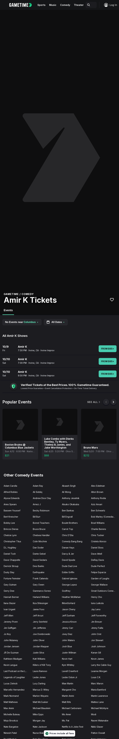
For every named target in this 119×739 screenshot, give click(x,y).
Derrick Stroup (11, 566)
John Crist (96, 634)
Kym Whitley (68, 665)
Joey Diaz (67, 634)
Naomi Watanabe (99, 720)
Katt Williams (39, 658)
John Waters (68, 640)
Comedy (65, 4)
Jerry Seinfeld (40, 621)
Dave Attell (96, 553)
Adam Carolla (10, 485)
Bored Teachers (41, 523)
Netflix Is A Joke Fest (72, 726)
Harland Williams (41, 597)
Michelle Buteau (12, 714)
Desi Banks (38, 566)
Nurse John (68, 733)
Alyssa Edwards (12, 498)
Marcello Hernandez (14, 689)
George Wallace (99, 584)
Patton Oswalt (98, 733)
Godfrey (66, 591)
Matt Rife (66, 702)
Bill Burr (36, 516)
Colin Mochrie (40, 541)
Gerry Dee (9, 591)
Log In (110, 5)
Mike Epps (38, 714)
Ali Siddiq (37, 492)
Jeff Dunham (68, 615)
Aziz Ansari (96, 504)
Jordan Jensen (11, 646)
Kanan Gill (96, 652)
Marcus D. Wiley (41, 689)
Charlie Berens (98, 529)
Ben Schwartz (98, 510)
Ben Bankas (68, 510)
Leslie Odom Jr (69, 677)
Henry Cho (96, 597)
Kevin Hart (67, 658)
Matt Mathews (11, 702)
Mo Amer (66, 714)
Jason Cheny (68, 609)
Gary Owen (38, 584)
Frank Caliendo (40, 578)
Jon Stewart (97, 640)
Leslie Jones (39, 677)
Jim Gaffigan (10, 628)
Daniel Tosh (10, 553)
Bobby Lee (9, 523)
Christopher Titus (12, 541)
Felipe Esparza (98, 572)
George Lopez (69, 584)
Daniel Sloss (97, 547)
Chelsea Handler (41, 535)
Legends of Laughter (14, 677)
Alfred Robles (11, 492)
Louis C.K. (96, 677)
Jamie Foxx (38, 609)
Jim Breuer (96, 621)
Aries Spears (10, 504)
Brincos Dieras (11, 529)
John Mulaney (11, 640)
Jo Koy (7, 634)
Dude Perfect (98, 566)
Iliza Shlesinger (40, 603)
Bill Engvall (67, 516)
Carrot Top (67, 529)
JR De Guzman (11, 652)
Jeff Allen (8, 615)
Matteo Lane (97, 702)
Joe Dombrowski (41, 634)
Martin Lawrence (99, 696)
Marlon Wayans (40, 696)
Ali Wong (66, 492)
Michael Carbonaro (71, 708)
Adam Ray (38, 485)
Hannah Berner (11, 597)
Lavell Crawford (70, 671)
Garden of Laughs (100, 578)
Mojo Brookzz (11, 720)
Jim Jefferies (39, 628)
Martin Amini (68, 696)
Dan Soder (38, 547)
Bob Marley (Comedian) (103, 516)
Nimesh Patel (10, 733)
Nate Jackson (40, 726)
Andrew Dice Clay (42, 498)
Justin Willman (69, 652)
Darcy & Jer (68, 553)
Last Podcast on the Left (16, 671)
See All (94, 402)
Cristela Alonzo (98, 541)
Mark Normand (11, 696)
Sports (41, 4)
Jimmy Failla (97, 628)
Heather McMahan (71, 597)
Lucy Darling (39, 683)
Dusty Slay (9, 572)
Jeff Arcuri (38, 615)
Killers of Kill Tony (42, 665)
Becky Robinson (41, 510)
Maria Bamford (98, 689)
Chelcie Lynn (10, 535)
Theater (79, 4)
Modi (93, 714)
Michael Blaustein (41, 708)
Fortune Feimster (12, 578)
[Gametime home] (22, 5)
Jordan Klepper (41, 646)
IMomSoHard (68, 603)
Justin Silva (38, 652)
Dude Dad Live (69, 566)
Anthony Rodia (98, 498)
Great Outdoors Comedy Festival (104, 591)
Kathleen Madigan (13, 658)
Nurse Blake (39, 733)
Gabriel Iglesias (69, 578)
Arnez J (37, 504)
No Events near (22, 322)
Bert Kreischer (11, 516)
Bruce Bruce (39, 529)
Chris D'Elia (67, 535)
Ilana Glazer (10, 603)
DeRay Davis (97, 560)
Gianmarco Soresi (42, 591)
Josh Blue (67, 646)
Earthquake (38, 572)
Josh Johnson (98, 646)
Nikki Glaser (97, 726)
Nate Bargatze (11, 726)
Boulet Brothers (70, 523)
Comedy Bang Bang (72, 541)
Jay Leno (96, 609)
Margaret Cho (69, 689)
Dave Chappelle (12, 560)
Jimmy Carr (67, 628)
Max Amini (9, 708)
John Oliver (39, 640)
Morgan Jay (39, 720)
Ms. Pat (65, 720)
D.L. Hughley (10, 547)
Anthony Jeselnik (70, 498)
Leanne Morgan (99, 671)
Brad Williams (98, 523)
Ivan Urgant (9, 609)
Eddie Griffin (68, 572)
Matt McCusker (40, 702)
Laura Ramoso (40, 671)
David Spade (68, 560)
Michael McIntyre (99, 708)
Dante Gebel (39, 553)
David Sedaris (40, 560)
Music (52, 4)
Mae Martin (67, 683)
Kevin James (97, 658)
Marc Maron (97, 683)
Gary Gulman (10, 584)
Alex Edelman (98, 485)
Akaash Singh (69, 485)
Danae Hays (68, 547)
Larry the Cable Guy (101, 665)
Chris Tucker (97, 535)
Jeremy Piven (11, 621)
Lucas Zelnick (11, 683)
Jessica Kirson (69, 621)
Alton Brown (97, 492)
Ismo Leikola (97, 603)
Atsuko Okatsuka (70, 504)
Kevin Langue (10, 665)
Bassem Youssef (12, 510)
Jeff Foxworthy (98, 615)
